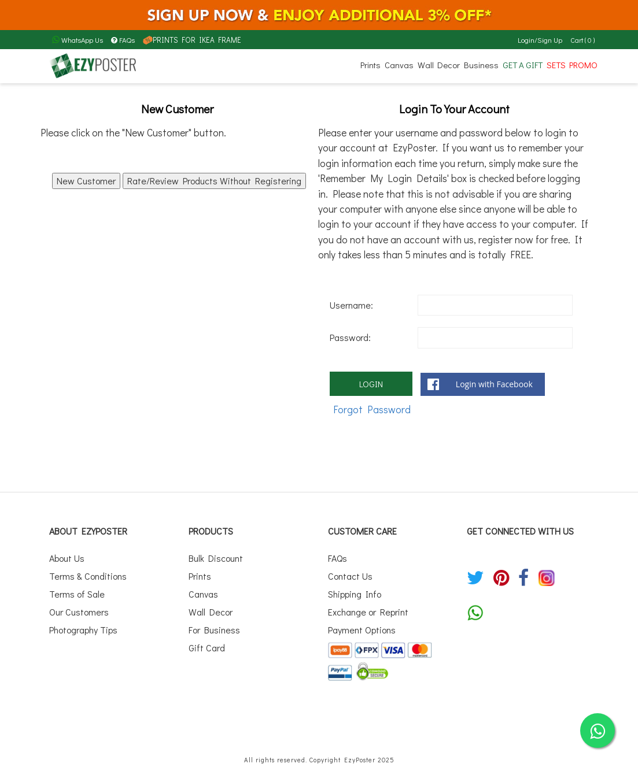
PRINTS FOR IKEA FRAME (190, 40)
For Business (214, 625)
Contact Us (350, 575)
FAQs (123, 40)
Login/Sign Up (540, 40)
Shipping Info (354, 591)
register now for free (523, 239)
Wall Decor (439, 65)
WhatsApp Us (77, 40)
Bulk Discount (216, 557)
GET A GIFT (523, 65)
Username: (351, 305)
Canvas (399, 65)
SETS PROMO (572, 65)
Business (481, 65)
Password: (350, 337)
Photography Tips (83, 625)
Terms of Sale (77, 591)
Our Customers (79, 608)
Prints (370, 65)
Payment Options (362, 625)
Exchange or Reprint (368, 608)
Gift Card (207, 642)
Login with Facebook (494, 384)
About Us (66, 557)
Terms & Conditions (88, 575)
